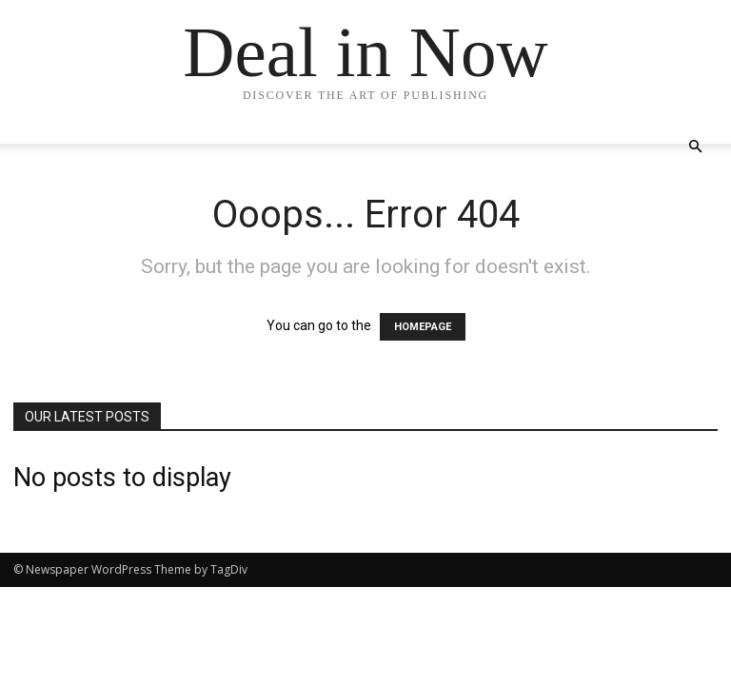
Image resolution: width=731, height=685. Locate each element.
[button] (695, 147)
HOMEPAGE (422, 327)
